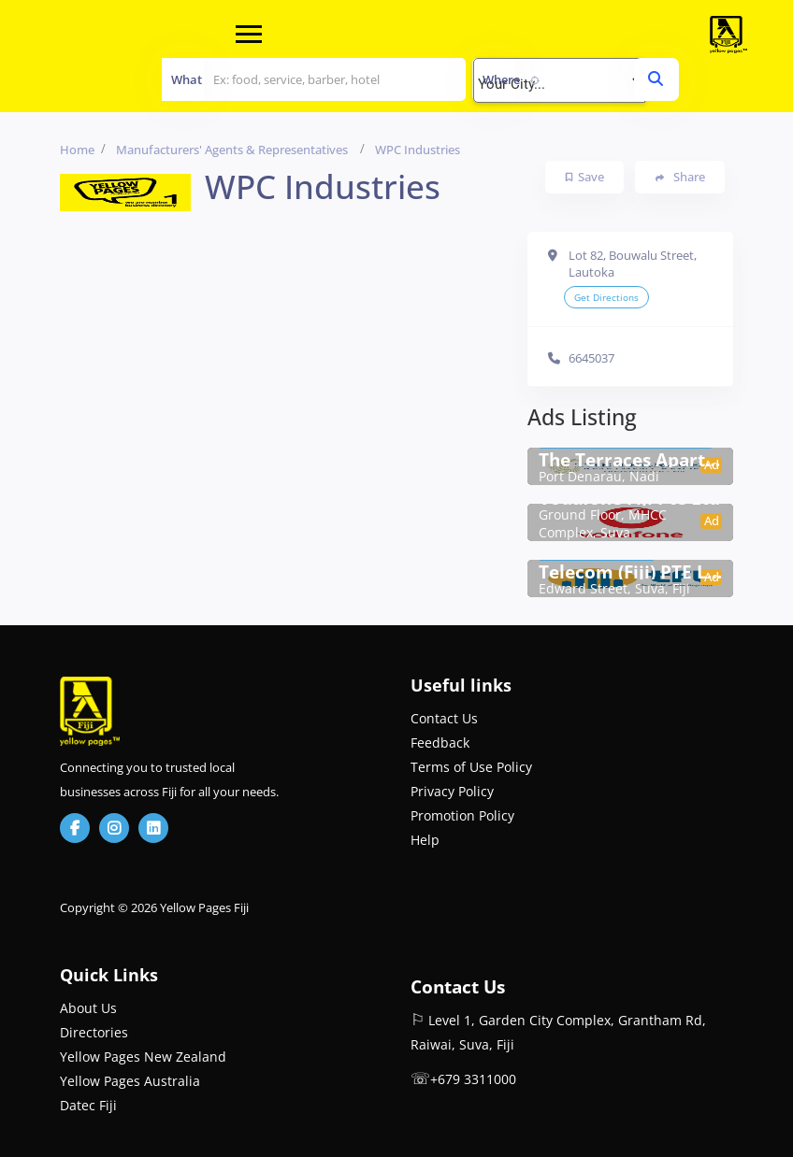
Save (585, 176)
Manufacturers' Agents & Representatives (232, 149)
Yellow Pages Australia (130, 1081)
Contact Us (444, 718)
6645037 (591, 358)
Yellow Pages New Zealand (143, 1056)
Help (425, 840)
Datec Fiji (88, 1105)
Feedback (440, 742)
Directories (94, 1032)
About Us (88, 1008)
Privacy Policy (452, 791)
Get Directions (606, 297)
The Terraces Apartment (630, 459)
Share (680, 177)
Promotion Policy (462, 815)
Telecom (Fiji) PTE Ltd (630, 571)
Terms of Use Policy (471, 767)
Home (77, 149)
